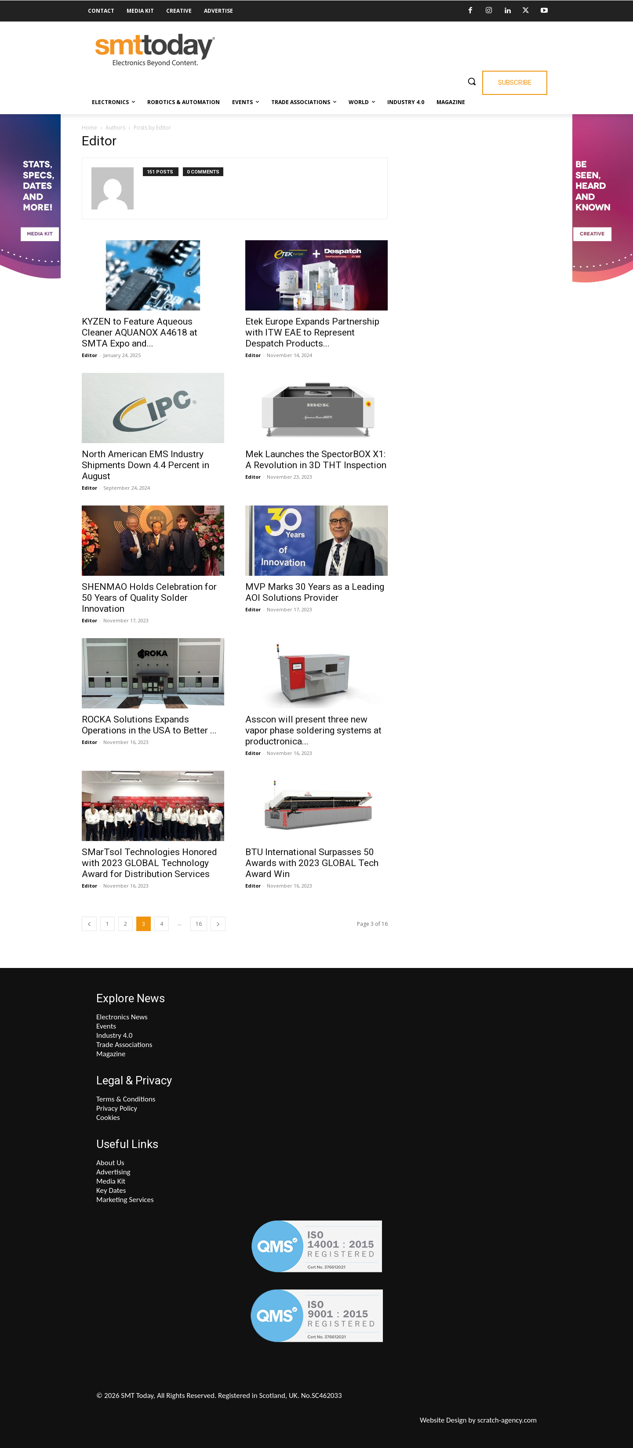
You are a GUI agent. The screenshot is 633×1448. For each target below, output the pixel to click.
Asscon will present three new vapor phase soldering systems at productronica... (313, 730)
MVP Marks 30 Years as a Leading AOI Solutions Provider (314, 592)
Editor (89, 355)
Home (89, 127)
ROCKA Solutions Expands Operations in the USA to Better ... (149, 725)
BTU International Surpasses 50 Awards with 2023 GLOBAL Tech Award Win (311, 863)
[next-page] (218, 924)
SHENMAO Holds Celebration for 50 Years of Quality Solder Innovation (149, 597)
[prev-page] (89, 924)
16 (199, 924)
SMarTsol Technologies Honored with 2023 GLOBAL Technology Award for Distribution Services (149, 863)
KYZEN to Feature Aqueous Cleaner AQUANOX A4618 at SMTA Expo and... (139, 332)
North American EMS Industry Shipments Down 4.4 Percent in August (145, 465)
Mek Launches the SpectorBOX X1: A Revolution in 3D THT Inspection (315, 459)
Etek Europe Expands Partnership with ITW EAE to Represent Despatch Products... (312, 332)
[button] (471, 81)
